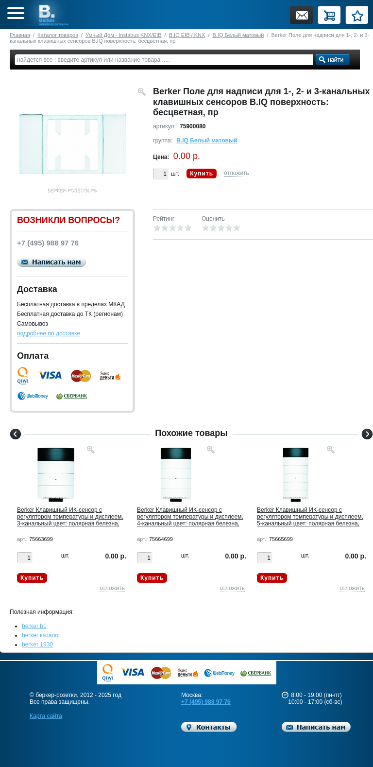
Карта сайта (46, 716)
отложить (236, 173)
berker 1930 (37, 644)
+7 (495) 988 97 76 (206, 701)
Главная (20, 35)
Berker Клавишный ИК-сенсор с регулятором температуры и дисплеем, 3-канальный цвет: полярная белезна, (70, 516)
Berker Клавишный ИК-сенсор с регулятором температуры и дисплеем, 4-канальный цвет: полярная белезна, (190, 516)
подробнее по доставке (48, 333)
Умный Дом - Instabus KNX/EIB (123, 35)
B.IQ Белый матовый (238, 35)
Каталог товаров (57, 35)
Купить (201, 173)
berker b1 (34, 626)
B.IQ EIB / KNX (187, 35)
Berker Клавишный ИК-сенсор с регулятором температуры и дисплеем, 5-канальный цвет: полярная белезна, (310, 516)
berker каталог (41, 635)
